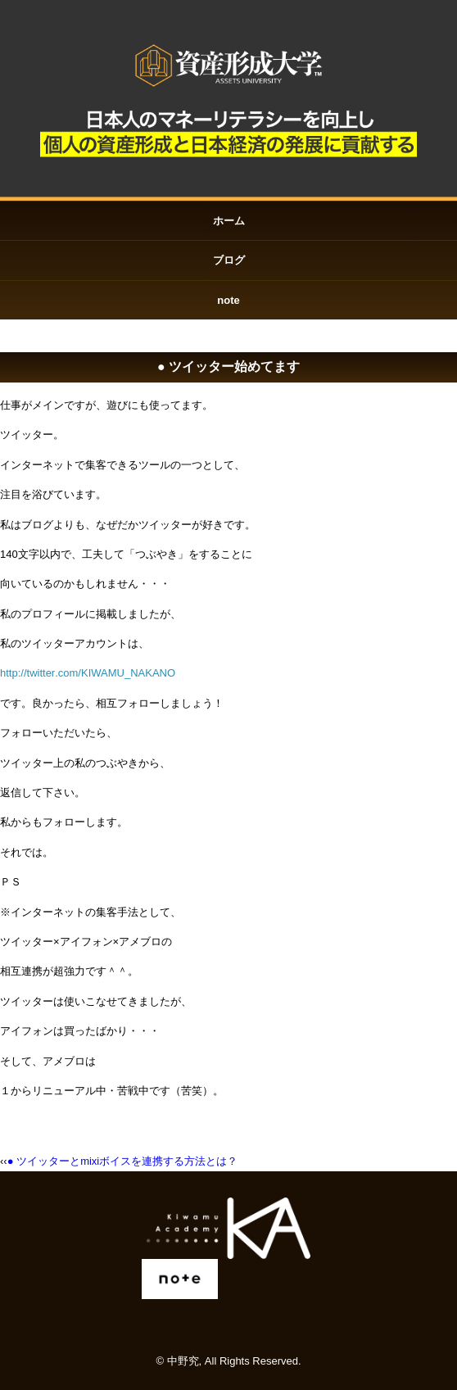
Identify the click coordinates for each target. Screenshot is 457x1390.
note (228, 300)
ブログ (229, 260)
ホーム (229, 221)
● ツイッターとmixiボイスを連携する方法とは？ (122, 1161)
